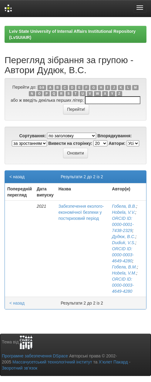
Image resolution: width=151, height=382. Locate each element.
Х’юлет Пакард (113, 362)
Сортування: (32, 135)
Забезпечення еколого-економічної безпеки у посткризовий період (81, 212)
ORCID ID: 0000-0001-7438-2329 (123, 224)
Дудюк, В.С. (123, 236)
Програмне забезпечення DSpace (35, 355)
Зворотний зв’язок (19, 368)
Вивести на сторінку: (70, 143)
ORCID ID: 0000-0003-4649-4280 (123, 254)
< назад (17, 176)
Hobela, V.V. (123, 212)
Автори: (117, 143)
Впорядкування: (114, 135)
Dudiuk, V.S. (123, 242)
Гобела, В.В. (124, 206)
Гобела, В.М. (124, 266)
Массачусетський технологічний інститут (52, 362)
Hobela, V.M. (124, 273)
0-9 (41, 87)
